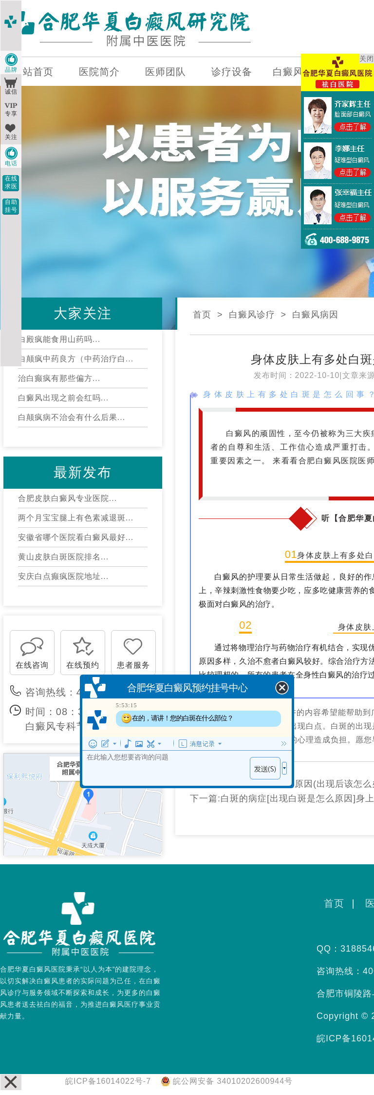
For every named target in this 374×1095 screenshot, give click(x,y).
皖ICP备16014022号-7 (108, 1081)
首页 (202, 314)
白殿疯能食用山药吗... (59, 339)
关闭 (366, 58)
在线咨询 (32, 665)
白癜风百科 (298, 71)
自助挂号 (11, 206)
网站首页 (33, 71)
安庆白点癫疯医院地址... (63, 576)
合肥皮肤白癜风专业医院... (67, 498)
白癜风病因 (315, 314)
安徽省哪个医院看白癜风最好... (75, 537)
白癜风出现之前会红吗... (63, 398)
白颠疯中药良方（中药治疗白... (75, 359)
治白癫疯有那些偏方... (59, 378)
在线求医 (11, 182)
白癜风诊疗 (252, 314)
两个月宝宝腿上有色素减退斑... (75, 518)
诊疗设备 (231, 71)
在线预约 (82, 665)
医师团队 (165, 71)
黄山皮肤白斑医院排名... (63, 557)
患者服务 (133, 665)
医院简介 (99, 71)
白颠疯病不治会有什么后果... (71, 417)
